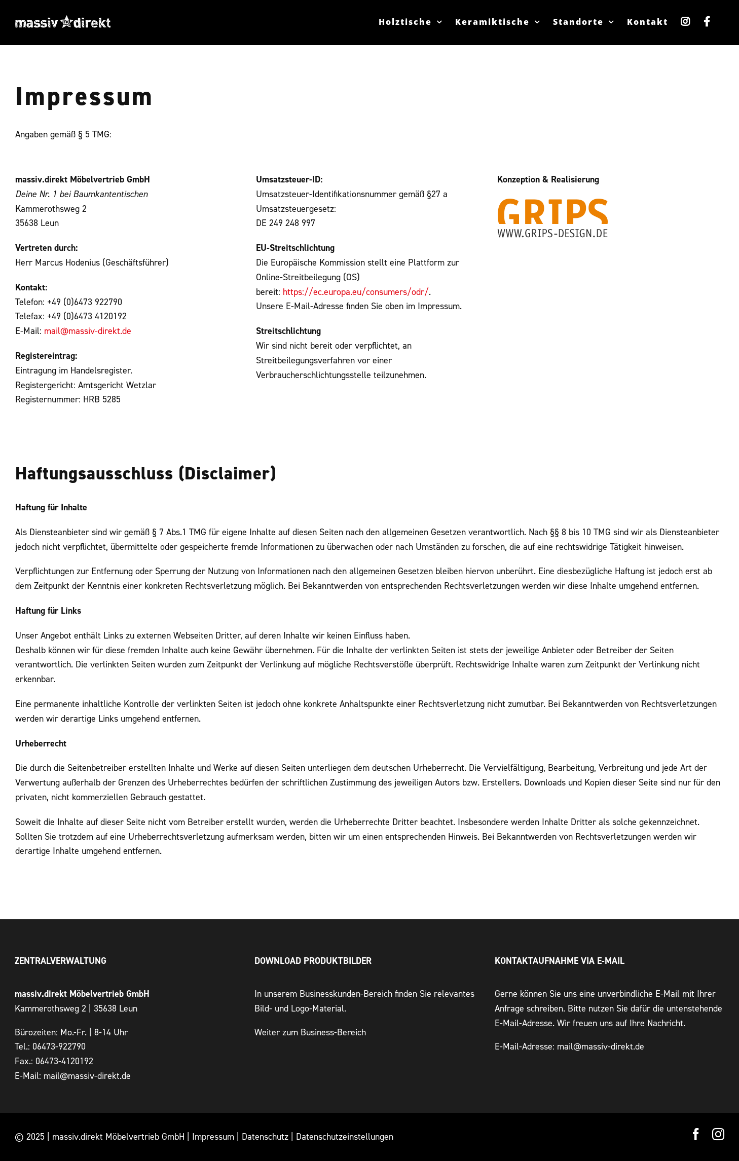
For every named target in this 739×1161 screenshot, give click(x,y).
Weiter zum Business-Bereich (310, 1032)
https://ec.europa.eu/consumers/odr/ (356, 291)
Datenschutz (265, 1136)
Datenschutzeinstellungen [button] (344, 1136)
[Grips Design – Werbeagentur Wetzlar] (553, 201)
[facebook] (696, 1134)
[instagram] (718, 1134)
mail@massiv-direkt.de (87, 330)
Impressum (213, 1136)
